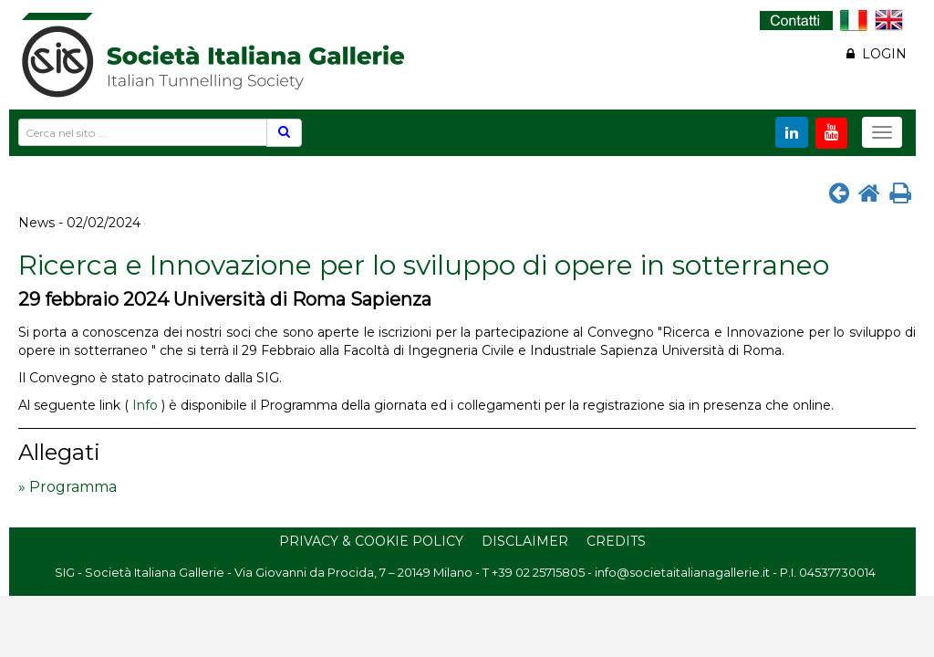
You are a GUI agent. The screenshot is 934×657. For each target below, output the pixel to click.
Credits (616, 541)
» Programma (67, 486)
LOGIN (876, 54)
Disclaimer (525, 541)
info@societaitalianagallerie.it (682, 572)
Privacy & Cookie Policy (371, 541)
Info (145, 405)
